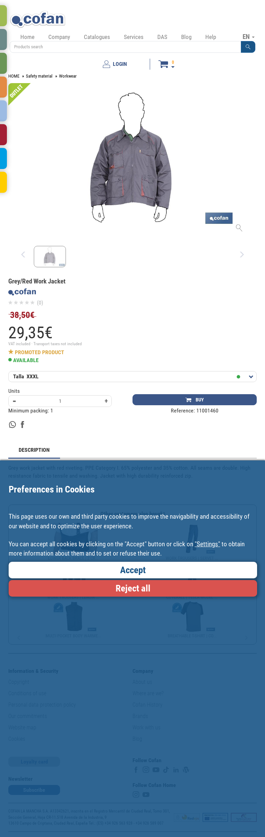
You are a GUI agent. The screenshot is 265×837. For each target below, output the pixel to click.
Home (27, 36)
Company (59, 36)
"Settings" (207, 544)
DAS (162, 36)
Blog (186, 36)
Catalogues (97, 36)
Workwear (68, 76)
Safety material (39, 76)
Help (210, 36)
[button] (248, 47)
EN (249, 36)
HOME (13, 76)
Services (134, 36)
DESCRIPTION (34, 450)
